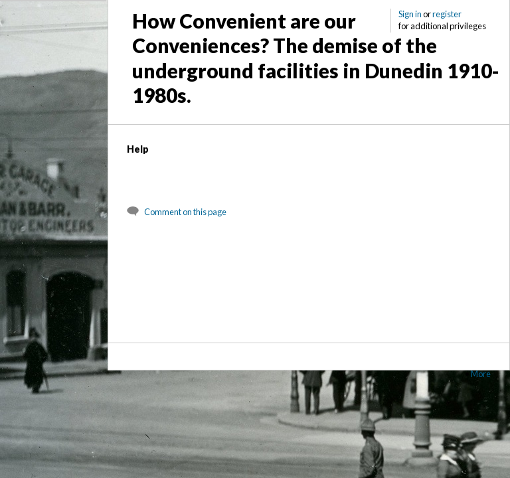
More (481, 373)
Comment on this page (185, 211)
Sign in (410, 14)
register (447, 14)
